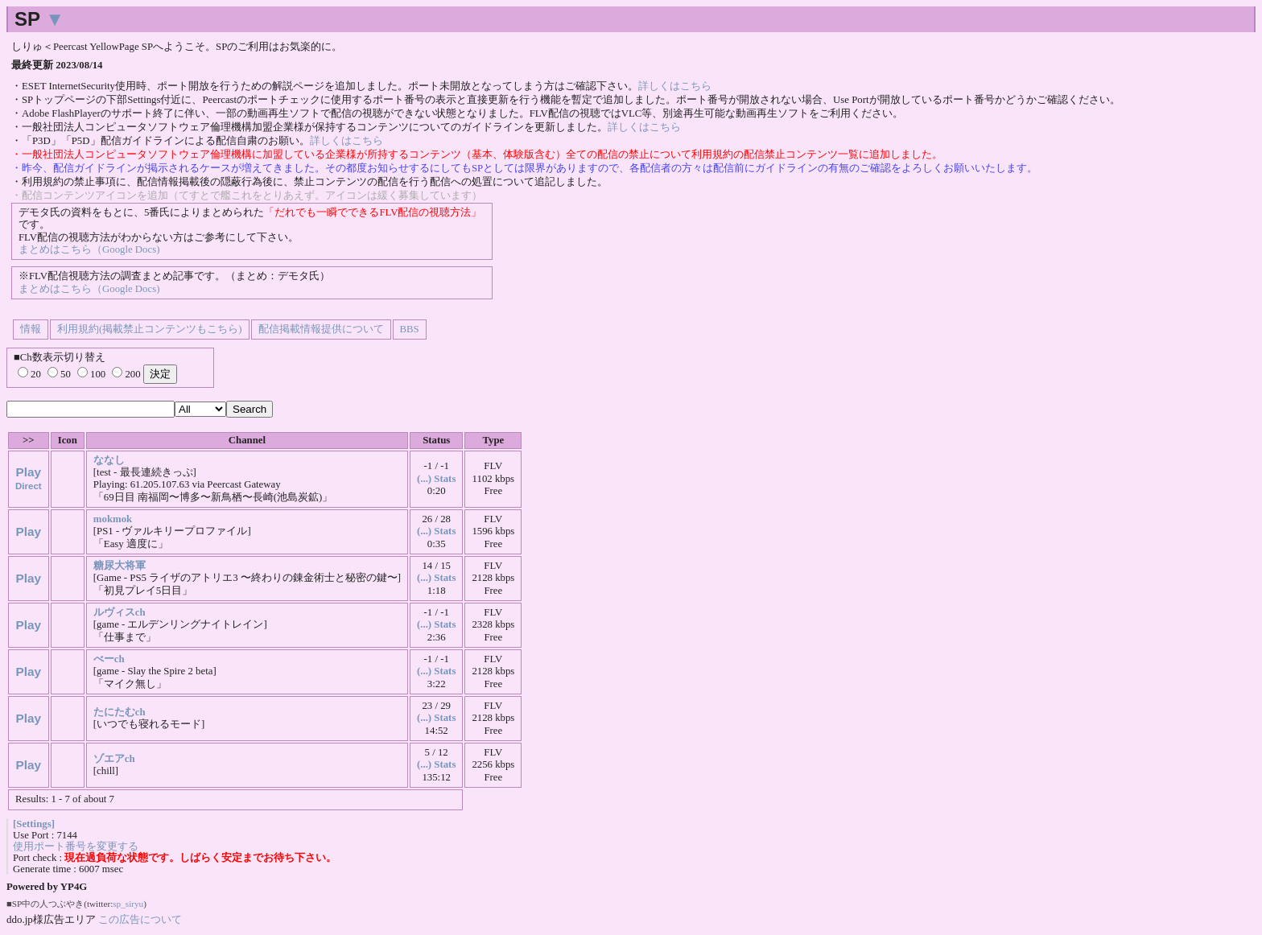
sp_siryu (128, 903)
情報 (30, 329)
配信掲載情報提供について (321, 329)
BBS (409, 329)
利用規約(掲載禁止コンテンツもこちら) (149, 329)
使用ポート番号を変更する (75, 846)
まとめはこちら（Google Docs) (89, 249)
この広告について (140, 919)
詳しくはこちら (674, 86)
